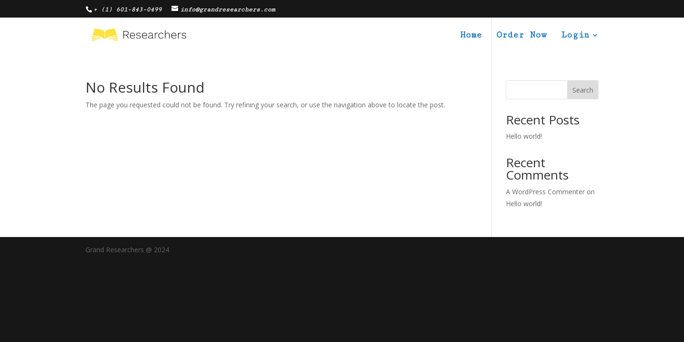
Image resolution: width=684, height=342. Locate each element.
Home (471, 36)
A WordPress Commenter (545, 191)
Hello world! (524, 136)
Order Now (521, 36)
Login (575, 36)
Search (582, 90)
